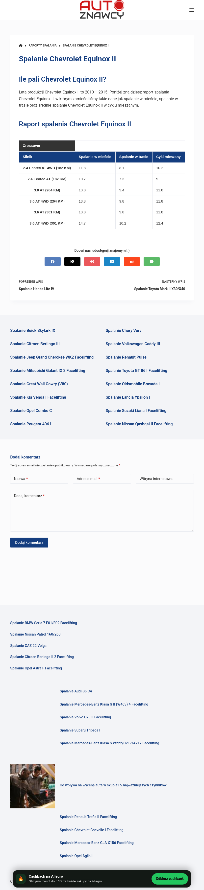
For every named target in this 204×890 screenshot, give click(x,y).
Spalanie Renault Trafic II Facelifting (88, 817)
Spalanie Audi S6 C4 (76, 691)
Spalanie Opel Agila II (77, 856)
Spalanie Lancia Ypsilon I (128, 397)
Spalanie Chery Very (123, 330)
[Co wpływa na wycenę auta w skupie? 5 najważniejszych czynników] (32, 786)
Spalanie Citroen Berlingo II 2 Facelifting (42, 657)
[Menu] (191, 10)
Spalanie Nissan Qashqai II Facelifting (139, 424)
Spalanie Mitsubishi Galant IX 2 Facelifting (47, 370)
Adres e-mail (88, 479)
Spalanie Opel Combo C (31, 410)
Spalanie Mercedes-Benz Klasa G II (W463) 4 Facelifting (104, 704)
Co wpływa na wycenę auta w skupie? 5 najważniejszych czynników (113, 785)
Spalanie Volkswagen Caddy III (133, 344)
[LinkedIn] (112, 261)
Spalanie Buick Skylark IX (32, 330)
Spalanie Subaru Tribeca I (80, 730)
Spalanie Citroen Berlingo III (35, 344)
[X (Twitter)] (72, 261)
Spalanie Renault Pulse (126, 357)
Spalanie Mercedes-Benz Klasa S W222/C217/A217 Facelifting (109, 743)
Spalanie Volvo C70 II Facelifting (85, 717)
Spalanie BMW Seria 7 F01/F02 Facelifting (43, 623)
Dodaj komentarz (29, 496)
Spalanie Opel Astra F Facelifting (36, 668)
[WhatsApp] (152, 261)
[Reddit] (132, 261)
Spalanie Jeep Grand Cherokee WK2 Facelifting (52, 357)
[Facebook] (53, 261)
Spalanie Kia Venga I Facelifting (38, 397)
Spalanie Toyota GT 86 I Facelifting (136, 370)
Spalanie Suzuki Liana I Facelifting (136, 410)
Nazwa (21, 479)
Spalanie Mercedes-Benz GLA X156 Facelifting (97, 843)
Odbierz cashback (170, 879)
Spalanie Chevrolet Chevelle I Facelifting (92, 830)
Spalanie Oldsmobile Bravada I (133, 384)
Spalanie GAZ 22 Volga (28, 646)
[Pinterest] (92, 261)
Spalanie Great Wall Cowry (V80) (39, 384)
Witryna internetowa (156, 479)
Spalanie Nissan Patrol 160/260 (35, 634)
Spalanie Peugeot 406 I (30, 424)
